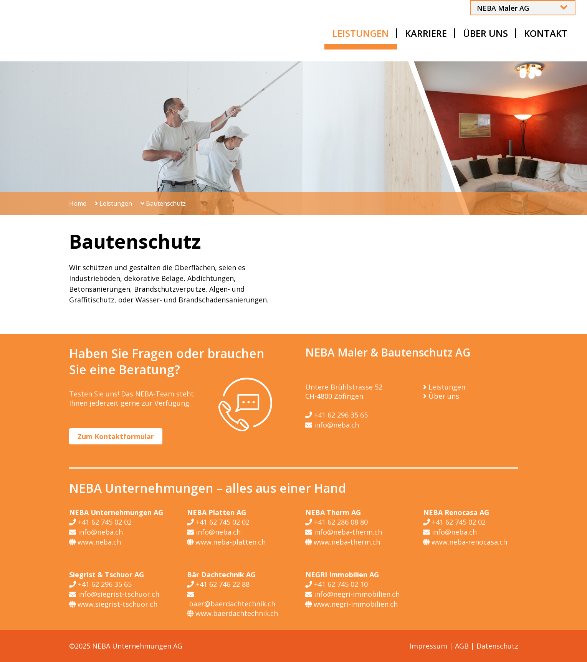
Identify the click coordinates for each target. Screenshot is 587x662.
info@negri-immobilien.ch (352, 594)
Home (77, 203)
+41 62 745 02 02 (100, 522)
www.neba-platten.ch (226, 542)
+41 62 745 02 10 (336, 584)
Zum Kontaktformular (116, 436)
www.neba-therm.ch (342, 542)
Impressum (428, 645)
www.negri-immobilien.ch (351, 604)
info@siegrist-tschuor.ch (114, 594)
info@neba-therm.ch (343, 532)
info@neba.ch (332, 425)
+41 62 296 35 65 (336, 415)
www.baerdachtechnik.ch (232, 613)
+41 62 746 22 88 (218, 584)
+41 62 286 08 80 (336, 522)
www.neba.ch (95, 542)
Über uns (443, 396)
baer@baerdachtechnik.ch (231, 598)
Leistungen (113, 203)
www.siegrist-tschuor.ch (113, 604)
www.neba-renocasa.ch (465, 542)
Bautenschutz (163, 203)
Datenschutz (497, 645)
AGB (462, 645)
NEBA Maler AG (503, 8)
